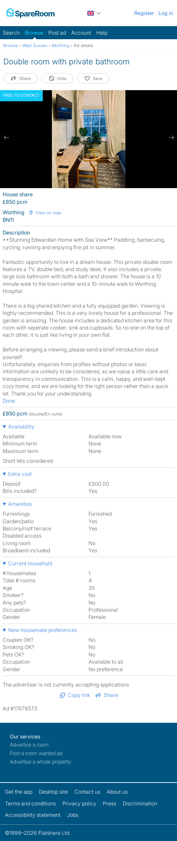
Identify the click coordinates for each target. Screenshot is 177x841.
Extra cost (20, 474)
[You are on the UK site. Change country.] (94, 13)
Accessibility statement (32, 815)
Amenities (20, 504)
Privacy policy (79, 803)
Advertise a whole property (40, 761)
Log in (165, 13)
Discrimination (140, 803)
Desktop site (53, 791)
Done (9, 400)
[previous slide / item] (6, 137)
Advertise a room (29, 744)
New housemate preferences (42, 630)
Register (144, 13)
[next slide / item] (170, 137)
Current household (30, 563)
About (117, 791)
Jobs (72, 815)
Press (109, 803)
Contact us (87, 791)
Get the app (18, 791)
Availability (21, 426)
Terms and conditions (30, 803)
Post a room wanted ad (36, 753)
